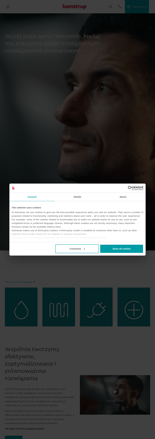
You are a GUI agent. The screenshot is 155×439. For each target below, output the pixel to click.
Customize (77, 248)
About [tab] (123, 197)
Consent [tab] (32, 197)
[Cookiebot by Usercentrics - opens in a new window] (130, 188)
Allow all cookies (121, 248)
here (103, 237)
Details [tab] (77, 197)
